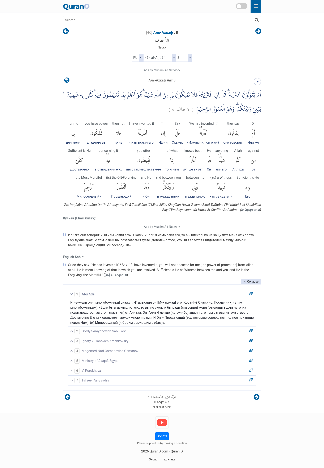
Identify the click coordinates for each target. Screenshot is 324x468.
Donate (162, 436)
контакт (169, 459)
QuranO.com (159, 451)
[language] (67, 81)
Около (153, 459)
